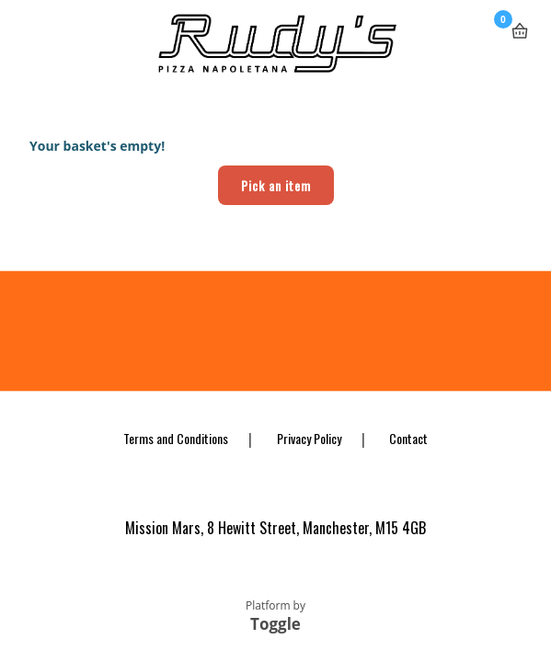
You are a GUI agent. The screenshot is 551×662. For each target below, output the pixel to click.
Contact (408, 438)
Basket (519, 23)
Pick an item (276, 185)
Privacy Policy (309, 438)
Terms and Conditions (175, 438)
